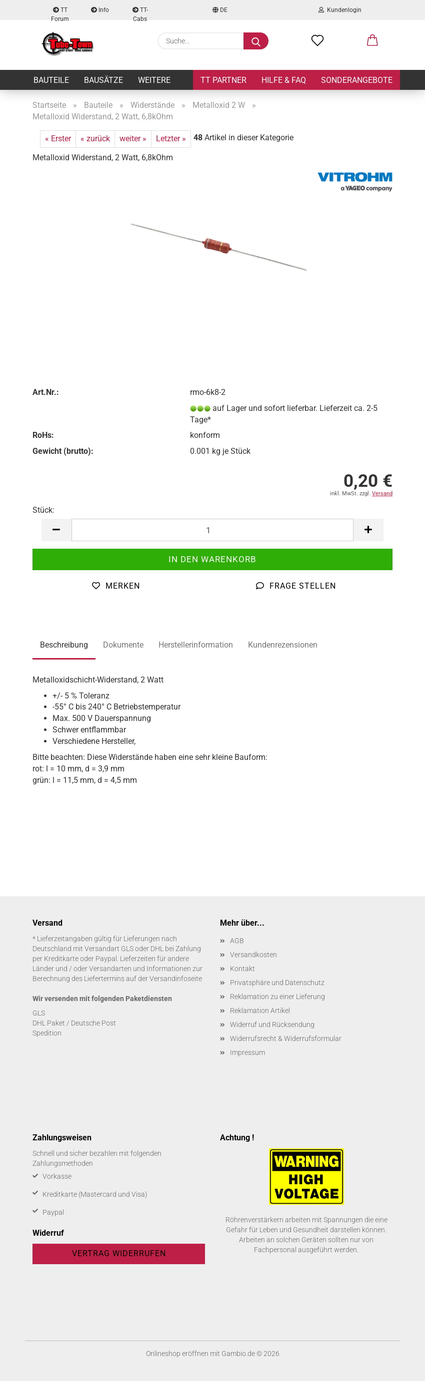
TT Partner (223, 80)
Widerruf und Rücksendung (272, 1025)
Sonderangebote (356, 80)
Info (100, 9)
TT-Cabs (140, 13)
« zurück (95, 138)
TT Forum (60, 13)
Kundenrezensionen (283, 645)
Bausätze (103, 80)
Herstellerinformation (195, 645)
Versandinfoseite (176, 979)
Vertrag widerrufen (119, 1253)
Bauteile (51, 80)
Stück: (43, 510)
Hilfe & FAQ (284, 80)
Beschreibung (64, 645)
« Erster (58, 138)
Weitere (154, 80)
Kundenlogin (340, 9)
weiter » (133, 138)
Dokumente (123, 645)
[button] (372, 41)
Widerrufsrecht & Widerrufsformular (286, 1038)
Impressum (247, 1052)
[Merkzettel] (317, 41)
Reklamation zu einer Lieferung (277, 997)
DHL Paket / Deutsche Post (74, 1023)
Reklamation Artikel (260, 1011)
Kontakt (242, 969)
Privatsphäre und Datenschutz (277, 983)
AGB (237, 941)
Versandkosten (253, 955)
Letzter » (171, 138)
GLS (38, 1013)
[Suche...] (256, 40)
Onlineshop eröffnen (177, 1354)
